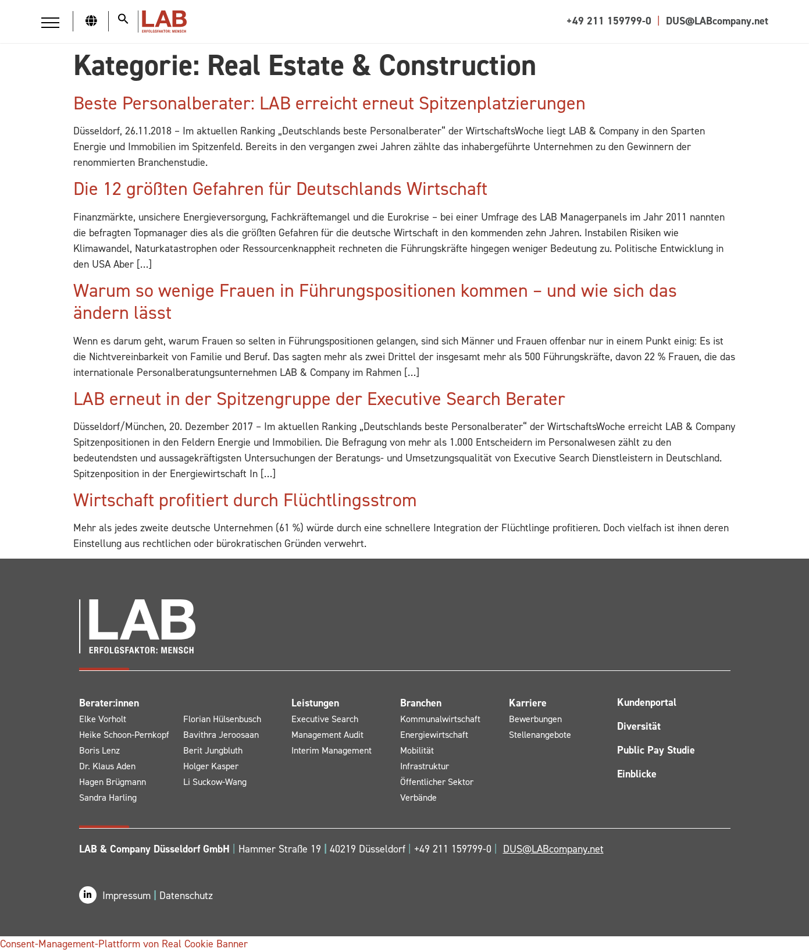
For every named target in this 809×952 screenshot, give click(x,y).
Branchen (420, 703)
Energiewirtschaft (434, 735)
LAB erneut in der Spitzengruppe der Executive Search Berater (319, 398)
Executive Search (324, 719)
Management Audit (327, 735)
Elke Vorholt (102, 719)
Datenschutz (186, 896)
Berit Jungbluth (213, 750)
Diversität (639, 726)
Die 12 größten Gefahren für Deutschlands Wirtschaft (280, 188)
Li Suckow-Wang (215, 782)
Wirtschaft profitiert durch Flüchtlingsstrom (245, 500)
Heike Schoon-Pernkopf (124, 735)
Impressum (128, 896)
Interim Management (331, 750)
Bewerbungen (535, 719)
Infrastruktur (424, 766)
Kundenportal (646, 702)
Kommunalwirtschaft (440, 719)
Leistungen (315, 703)
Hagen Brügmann (112, 782)
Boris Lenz (99, 750)
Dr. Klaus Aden (107, 766)
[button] (50, 22)
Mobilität (417, 750)
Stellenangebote (540, 735)
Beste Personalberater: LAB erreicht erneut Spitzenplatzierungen (329, 103)
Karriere (528, 703)
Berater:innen (109, 703)
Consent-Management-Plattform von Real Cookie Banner (124, 944)
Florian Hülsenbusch (222, 719)
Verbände (418, 797)
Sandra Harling (108, 797)
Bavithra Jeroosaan (221, 735)
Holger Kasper (210, 766)
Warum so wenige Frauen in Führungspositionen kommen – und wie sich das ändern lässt (375, 301)
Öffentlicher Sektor (436, 782)
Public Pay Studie (656, 750)
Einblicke (637, 774)
